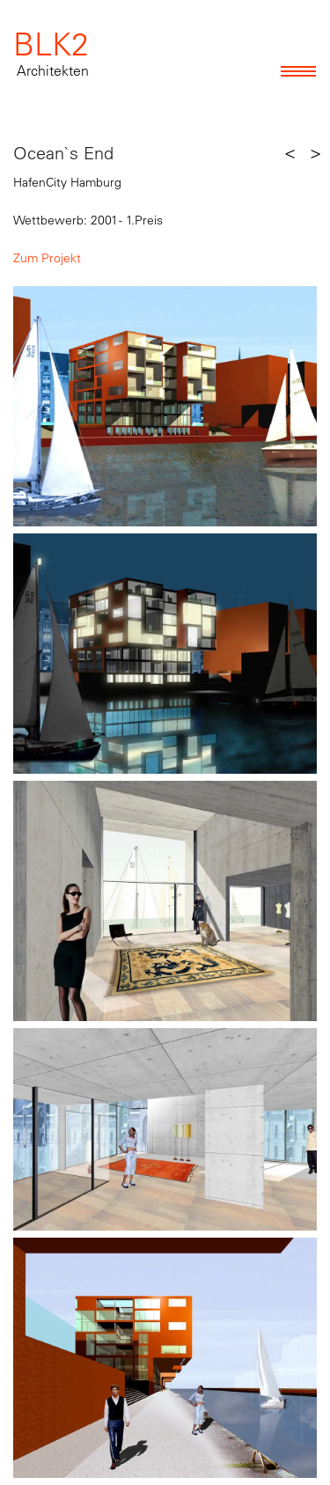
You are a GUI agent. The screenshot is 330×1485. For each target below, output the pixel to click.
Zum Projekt (47, 258)
